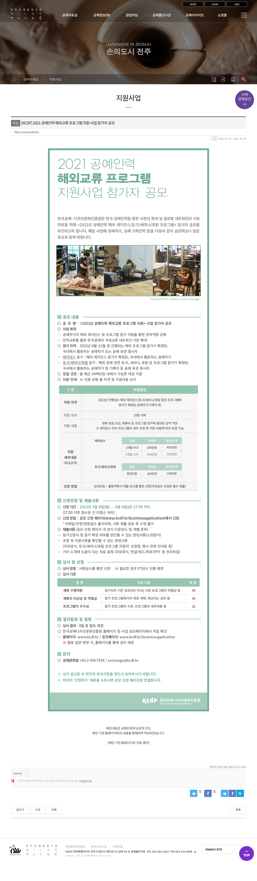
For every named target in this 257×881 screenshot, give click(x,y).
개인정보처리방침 (75, 846)
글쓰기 (20, 810)
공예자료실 (70, 14)
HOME (193, 4)
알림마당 (132, 14)
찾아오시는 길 (99, 846)
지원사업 (55, 79)
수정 (37, 810)
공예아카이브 (195, 14)
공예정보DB (101, 14)
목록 (238, 810)
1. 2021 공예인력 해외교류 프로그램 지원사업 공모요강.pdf (47, 780)
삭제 (54, 810)
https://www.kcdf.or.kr (26, 132)
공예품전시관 (162, 14)
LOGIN (214, 4)
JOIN (236, 4)
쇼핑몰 (222, 14)
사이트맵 (118, 846)
